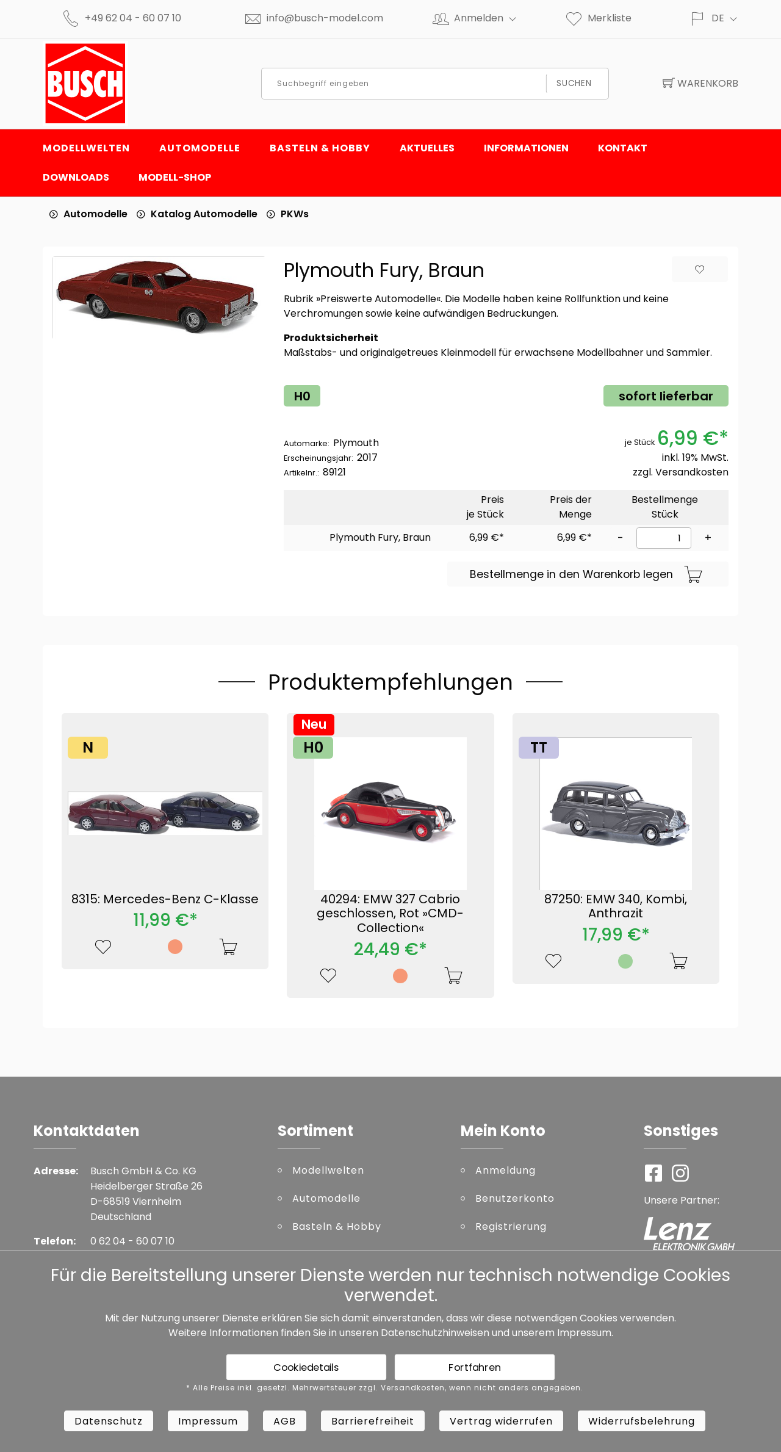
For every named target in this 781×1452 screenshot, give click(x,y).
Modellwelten (86, 148)
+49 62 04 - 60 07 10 (133, 18)
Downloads (76, 177)
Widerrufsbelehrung (641, 1421)
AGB (284, 1421)
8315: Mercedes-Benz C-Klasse (165, 899)
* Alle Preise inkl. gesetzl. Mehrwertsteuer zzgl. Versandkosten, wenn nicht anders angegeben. (384, 1388)
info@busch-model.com (325, 18)
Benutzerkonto (515, 1198)
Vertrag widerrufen (501, 1421)
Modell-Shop (175, 177)
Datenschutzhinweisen (435, 1333)
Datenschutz (108, 1421)
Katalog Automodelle (204, 214)
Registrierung (511, 1226)
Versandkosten (692, 472)
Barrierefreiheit (372, 1421)
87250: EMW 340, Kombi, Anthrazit (615, 906)
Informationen (526, 148)
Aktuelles (427, 148)
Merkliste (598, 18)
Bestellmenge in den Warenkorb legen (586, 575)
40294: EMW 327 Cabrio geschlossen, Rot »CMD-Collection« (390, 913)
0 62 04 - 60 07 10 (132, 1241)
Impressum (584, 1333)
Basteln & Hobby (320, 148)
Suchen (574, 83)
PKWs (295, 214)
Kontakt (622, 148)
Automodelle (199, 148)
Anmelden (490, 18)
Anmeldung (505, 1170)
